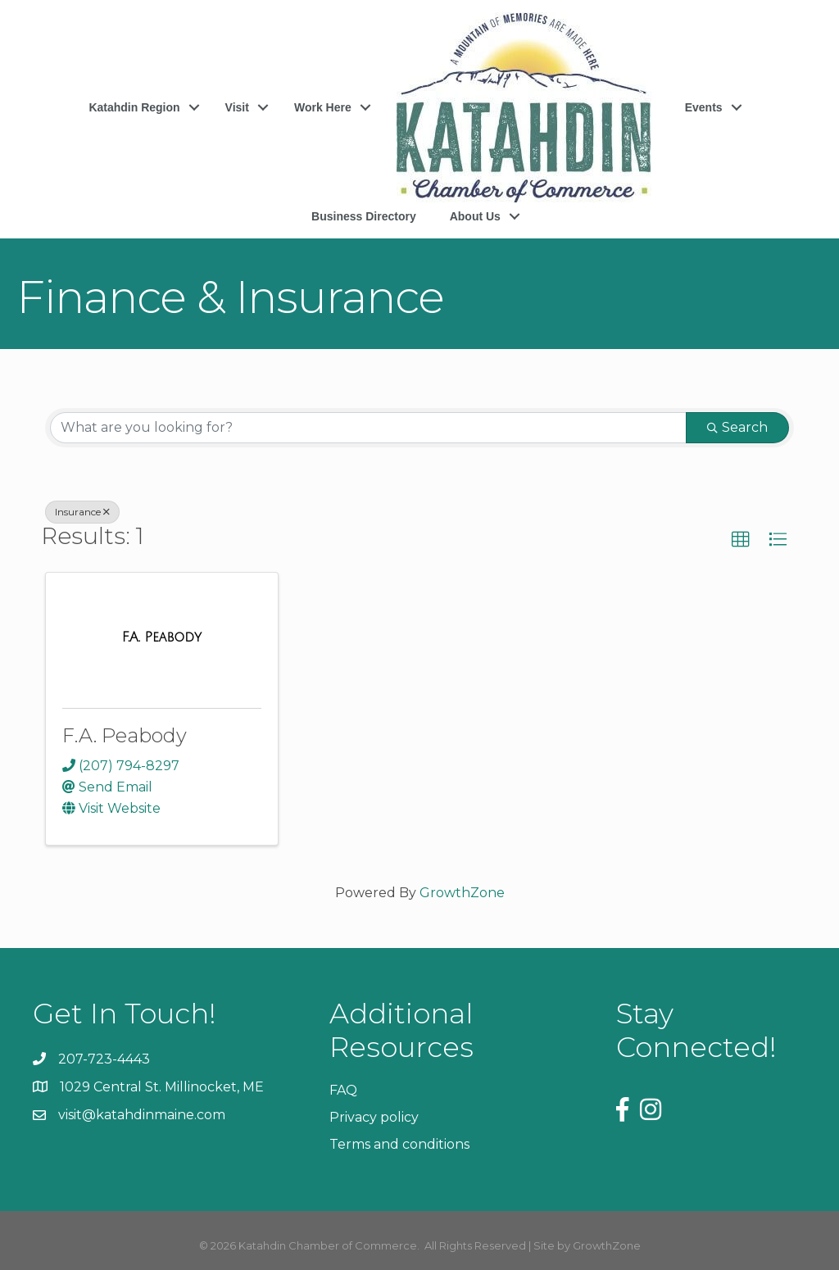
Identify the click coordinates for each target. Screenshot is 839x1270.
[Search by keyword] (368, 427)
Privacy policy (374, 1117)
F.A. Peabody (124, 735)
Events (704, 107)
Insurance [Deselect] (82, 512)
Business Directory (363, 216)
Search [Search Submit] (737, 427)
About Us (475, 216)
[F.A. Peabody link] (162, 637)
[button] (740, 540)
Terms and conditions (399, 1144)
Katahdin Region (133, 107)
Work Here (322, 107)
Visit (237, 107)
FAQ (343, 1090)
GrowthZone (462, 892)
